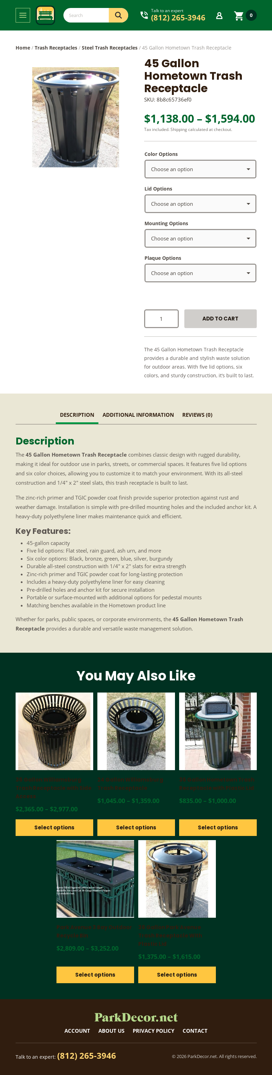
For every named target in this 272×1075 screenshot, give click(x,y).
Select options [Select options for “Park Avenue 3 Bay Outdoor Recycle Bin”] (95, 974)
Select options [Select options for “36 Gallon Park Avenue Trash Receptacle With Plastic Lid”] (177, 974)
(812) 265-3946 (86, 1055)
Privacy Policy (153, 1030)
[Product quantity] (161, 318)
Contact (195, 1030)
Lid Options (158, 188)
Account (77, 1030)
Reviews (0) (197, 414)
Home (23, 47)
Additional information (138, 414)
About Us (111, 1030)
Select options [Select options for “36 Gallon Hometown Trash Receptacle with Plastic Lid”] (218, 827)
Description (77, 414)
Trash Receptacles (56, 47)
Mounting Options (166, 223)
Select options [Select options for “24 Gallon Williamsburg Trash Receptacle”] (136, 827)
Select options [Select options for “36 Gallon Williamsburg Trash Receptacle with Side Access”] (54, 827)
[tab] (77, 415)
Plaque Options (162, 258)
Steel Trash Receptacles (110, 47)
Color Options (161, 154)
